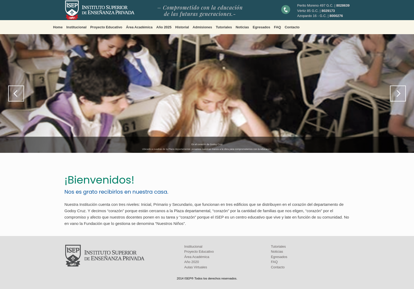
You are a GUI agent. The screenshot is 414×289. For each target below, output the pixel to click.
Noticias (242, 27)
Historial (182, 27)
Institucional (76, 27)
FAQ (277, 27)
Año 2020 (191, 262)
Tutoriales (224, 27)
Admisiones (202, 27)
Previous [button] (16, 93)
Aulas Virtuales (195, 267)
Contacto (292, 27)
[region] (207, 93)
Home (58, 27)
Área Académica (139, 27)
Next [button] (398, 93)
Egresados (261, 27)
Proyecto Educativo (106, 27)
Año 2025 (164, 27)
